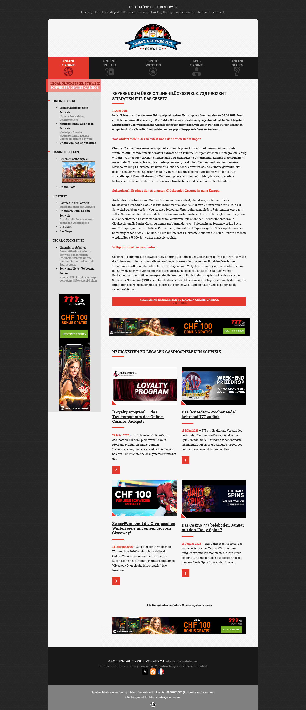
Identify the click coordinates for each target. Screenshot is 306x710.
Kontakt (202, 666)
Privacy (133, 666)
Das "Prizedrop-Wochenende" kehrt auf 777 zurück (209, 414)
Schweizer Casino (198, 167)
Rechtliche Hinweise (112, 666)
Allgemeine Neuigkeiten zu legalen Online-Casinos (179, 301)
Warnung (147, 666)
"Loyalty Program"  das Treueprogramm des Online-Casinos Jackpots (138, 416)
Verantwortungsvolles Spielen (175, 666)
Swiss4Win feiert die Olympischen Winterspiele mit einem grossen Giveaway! (143, 528)
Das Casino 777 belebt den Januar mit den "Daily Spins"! (213, 527)
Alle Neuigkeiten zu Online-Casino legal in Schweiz (179, 605)
